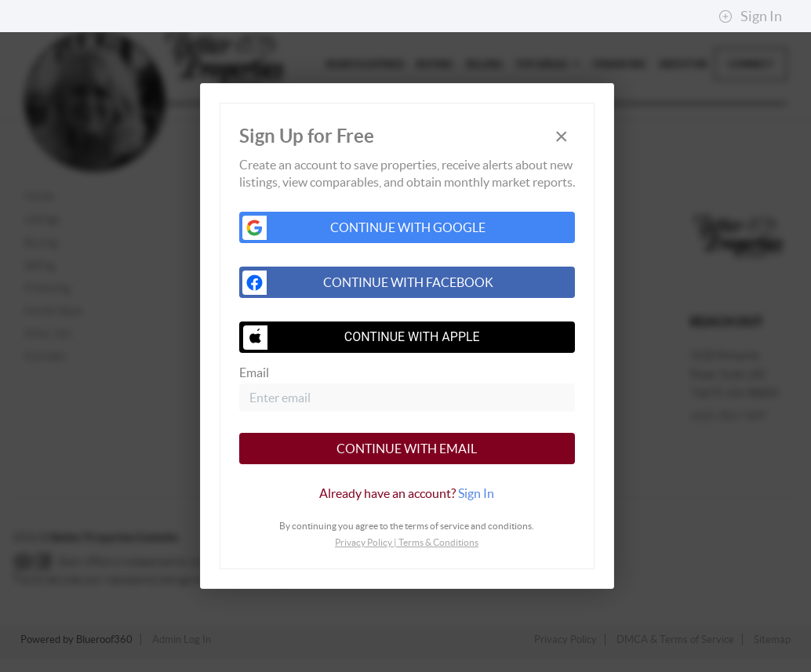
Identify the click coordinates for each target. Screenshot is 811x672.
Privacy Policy (363, 542)
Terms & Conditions (438, 542)
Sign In (750, 16)
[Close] (561, 137)
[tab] (407, 493)
